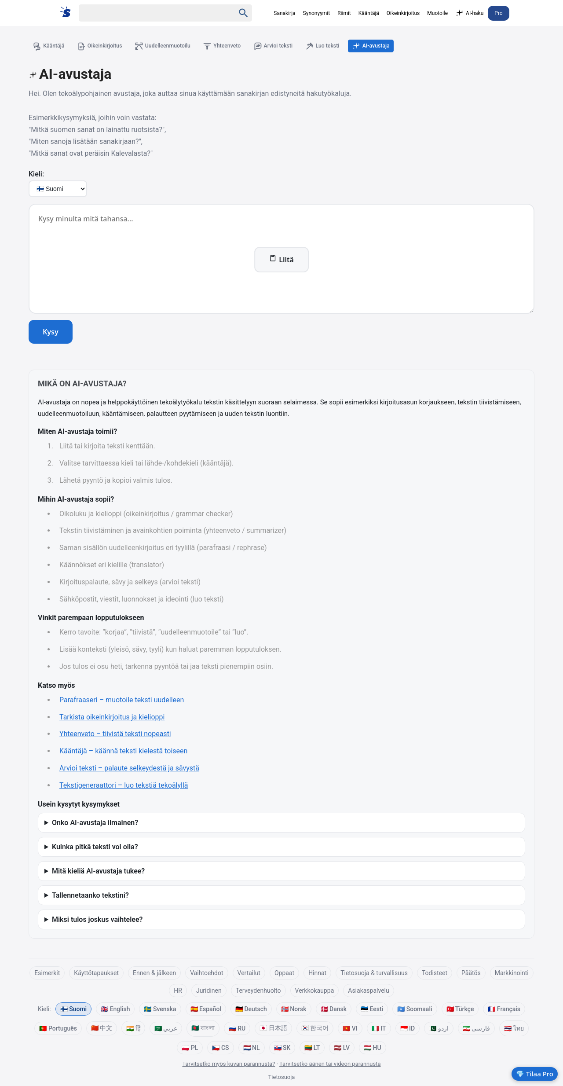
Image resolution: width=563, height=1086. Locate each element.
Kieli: (36, 175)
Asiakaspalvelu (368, 991)
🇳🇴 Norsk (294, 1009)
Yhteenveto (237, 46)
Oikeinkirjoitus (403, 13)
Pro (498, 13)
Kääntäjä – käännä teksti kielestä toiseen (123, 752)
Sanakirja (284, 13)
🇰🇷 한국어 (315, 1028)
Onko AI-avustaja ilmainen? (95, 823)
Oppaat (284, 973)
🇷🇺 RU (237, 1029)
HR (178, 991)
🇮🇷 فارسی (476, 1029)
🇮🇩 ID (407, 1029)
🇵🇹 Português (58, 1029)
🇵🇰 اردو (438, 1029)
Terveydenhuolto (258, 991)
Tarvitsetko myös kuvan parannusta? (229, 1064)
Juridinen (209, 991)
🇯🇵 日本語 (273, 1028)
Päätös (471, 973)
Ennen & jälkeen (154, 973)
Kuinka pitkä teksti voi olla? (95, 848)
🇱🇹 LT (312, 1048)
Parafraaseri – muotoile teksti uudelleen (121, 701)
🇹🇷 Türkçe (460, 1009)
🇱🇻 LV (342, 1048)
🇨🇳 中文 (101, 1028)
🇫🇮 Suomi (73, 1009)
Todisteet (434, 973)
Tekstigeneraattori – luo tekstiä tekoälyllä (123, 786)
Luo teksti (346, 46)
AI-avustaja (398, 46)
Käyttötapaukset (96, 973)
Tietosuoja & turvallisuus (374, 973)
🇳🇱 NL (251, 1048)
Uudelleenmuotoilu (173, 46)
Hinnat (317, 973)
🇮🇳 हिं (133, 1029)
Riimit (344, 13)
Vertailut (249, 973)
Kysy (50, 333)
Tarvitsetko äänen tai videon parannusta (329, 1064)
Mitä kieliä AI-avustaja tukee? (98, 872)
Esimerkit (47, 973)
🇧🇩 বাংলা (202, 1028)
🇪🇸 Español (205, 1009)
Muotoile (437, 13)
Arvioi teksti (292, 46)
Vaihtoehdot (206, 973)
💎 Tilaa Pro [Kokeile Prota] (534, 1073)
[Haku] (149, 13)
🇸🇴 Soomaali (414, 1009)
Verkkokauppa (314, 991)
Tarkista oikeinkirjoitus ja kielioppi (112, 718)
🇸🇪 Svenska (160, 1009)
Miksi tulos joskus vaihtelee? (97, 920)
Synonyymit (316, 13)
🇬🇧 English (115, 1009)
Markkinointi (512, 973)
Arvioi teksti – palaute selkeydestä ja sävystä (129, 769)
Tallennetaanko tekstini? (90, 896)
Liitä (281, 261)
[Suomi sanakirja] (68, 11)
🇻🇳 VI (350, 1029)
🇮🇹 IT (379, 1029)
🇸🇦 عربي (165, 1029)
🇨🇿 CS (220, 1048)
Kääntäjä (368, 13)
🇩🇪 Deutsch (251, 1009)
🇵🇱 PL (190, 1048)
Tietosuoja (281, 1078)
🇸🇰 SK (282, 1048)
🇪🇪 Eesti (372, 1009)
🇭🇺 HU (372, 1048)
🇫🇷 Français (504, 1009)
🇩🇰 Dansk (334, 1009)
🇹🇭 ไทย (513, 1029)
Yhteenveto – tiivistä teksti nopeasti (115, 735)
